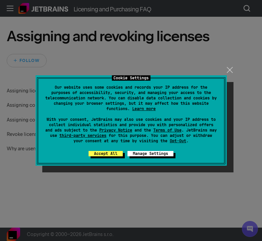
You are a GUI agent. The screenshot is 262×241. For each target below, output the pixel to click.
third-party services (82, 135)
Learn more (144, 108)
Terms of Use (167, 130)
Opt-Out (178, 141)
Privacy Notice (115, 130)
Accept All (105, 153)
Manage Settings (150, 153)
